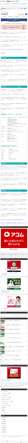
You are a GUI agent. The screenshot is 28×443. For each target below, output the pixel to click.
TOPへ (21, 442)
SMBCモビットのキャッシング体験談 (7, 401)
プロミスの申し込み (5, 395)
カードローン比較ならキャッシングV (9, 1)
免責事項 (3, 409)
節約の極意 (3, 419)
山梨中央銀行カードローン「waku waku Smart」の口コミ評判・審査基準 (7, 254)
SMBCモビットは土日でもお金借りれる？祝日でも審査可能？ (12, 333)
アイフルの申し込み (5, 403)
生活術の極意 (4, 421)
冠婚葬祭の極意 (4, 427)
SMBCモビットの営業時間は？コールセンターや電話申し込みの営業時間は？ (14, 346)
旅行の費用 (3, 425)
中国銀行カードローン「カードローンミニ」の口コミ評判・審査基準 (21, 254)
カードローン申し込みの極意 (4, 12)
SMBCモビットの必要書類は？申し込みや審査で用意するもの (12, 329)
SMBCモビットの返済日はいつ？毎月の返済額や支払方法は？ (12, 320)
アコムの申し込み (4, 391)
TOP (7, 385)
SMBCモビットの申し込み (6, 399)
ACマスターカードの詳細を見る (5, 380)
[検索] (8, 315)
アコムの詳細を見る (4, 274)
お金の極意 (3, 417)
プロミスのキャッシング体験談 (6, 397)
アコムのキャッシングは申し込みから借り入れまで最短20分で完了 (12, 49)
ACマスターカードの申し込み (6, 405)
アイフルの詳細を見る (4, 308)
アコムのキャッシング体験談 (6, 393)
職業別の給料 (4, 423)
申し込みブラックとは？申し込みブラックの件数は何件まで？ (12, 355)
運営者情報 (3, 407)
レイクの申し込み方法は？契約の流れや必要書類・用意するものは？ (13, 342)
